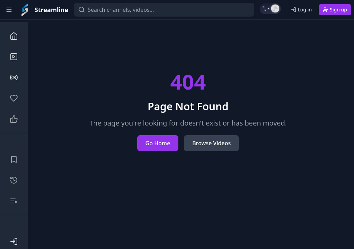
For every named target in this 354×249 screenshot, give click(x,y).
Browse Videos (211, 143)
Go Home (158, 143)
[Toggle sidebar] (9, 9)
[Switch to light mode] (270, 8)
